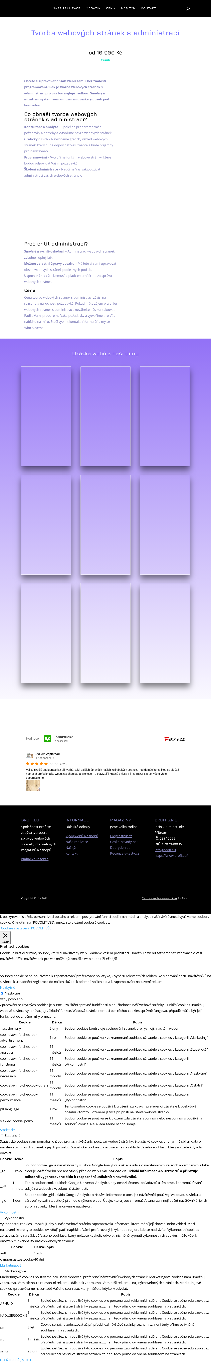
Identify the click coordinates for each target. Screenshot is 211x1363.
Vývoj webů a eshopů (82, 836)
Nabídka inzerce (35, 859)
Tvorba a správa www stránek (159, 898)
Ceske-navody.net (124, 841)
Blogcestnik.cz (121, 836)
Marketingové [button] (10, 1265)
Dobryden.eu (120, 847)
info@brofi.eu (165, 850)
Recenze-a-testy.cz (124, 853)
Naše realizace (66, 8)
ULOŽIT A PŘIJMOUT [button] (15, 1360)
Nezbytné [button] (7, 987)
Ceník (111, 8)
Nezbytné (12, 993)
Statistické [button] (8, 1129)
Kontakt (148, 8)
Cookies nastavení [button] (15, 928)
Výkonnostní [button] (9, 1212)
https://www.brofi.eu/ (171, 855)
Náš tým (128, 8)
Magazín (93, 8)
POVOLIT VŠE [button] (41, 928)
